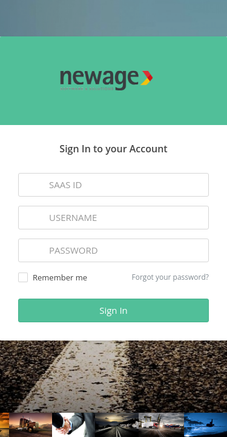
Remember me (52, 277)
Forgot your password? (170, 277)
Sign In (113, 310)
